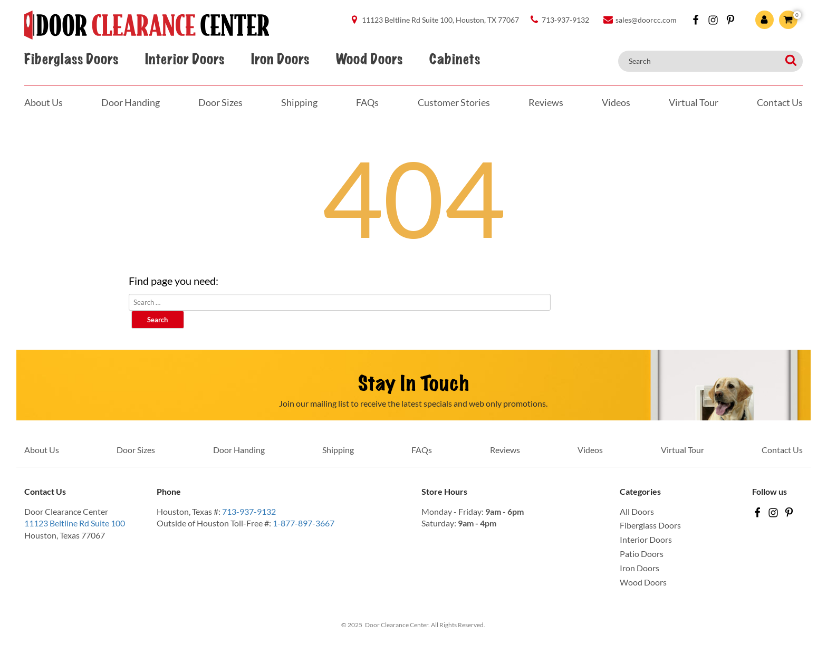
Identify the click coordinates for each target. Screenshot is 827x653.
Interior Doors (184, 59)
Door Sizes (220, 102)
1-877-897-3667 (303, 523)
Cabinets (454, 59)
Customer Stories (454, 102)
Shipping (299, 102)
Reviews (545, 102)
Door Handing (130, 102)
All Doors (637, 511)
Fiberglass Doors (71, 59)
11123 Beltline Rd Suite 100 (74, 523)
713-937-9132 (249, 511)
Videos (616, 102)
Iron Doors (280, 59)
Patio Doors (641, 554)
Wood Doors (369, 59)
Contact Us (780, 102)
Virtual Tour (693, 102)
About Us (43, 102)
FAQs (367, 102)
